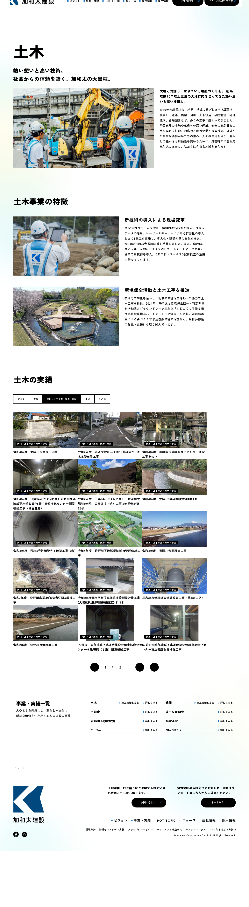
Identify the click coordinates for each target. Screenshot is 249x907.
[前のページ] (94, 723)
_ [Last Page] (151, 720)
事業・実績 (28, 823)
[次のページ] (139, 723)
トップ (16, 823)
